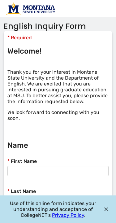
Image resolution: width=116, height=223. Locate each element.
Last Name (21, 191)
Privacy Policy (68, 215)
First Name (22, 161)
